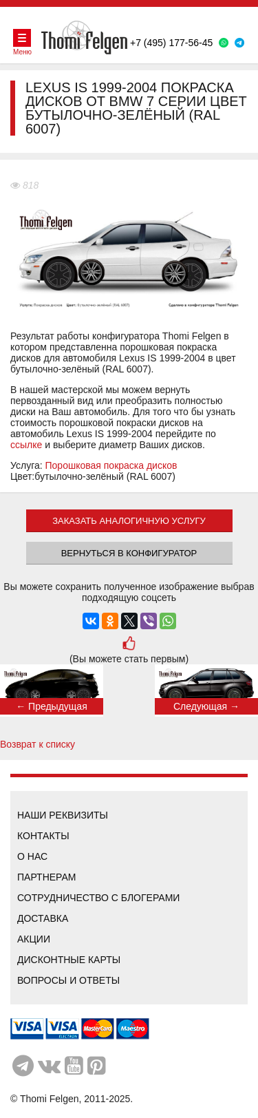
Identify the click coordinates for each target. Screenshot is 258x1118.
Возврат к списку (37, 744)
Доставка (42, 918)
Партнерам (46, 877)
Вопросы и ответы (68, 980)
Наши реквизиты (62, 815)
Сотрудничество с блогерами (98, 897)
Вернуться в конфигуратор (129, 553)
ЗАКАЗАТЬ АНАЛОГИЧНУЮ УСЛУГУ (129, 521)
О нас (32, 856)
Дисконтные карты (68, 959)
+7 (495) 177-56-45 (171, 42)
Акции (33, 939)
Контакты (43, 835)
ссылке (26, 444)
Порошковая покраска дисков (111, 465)
